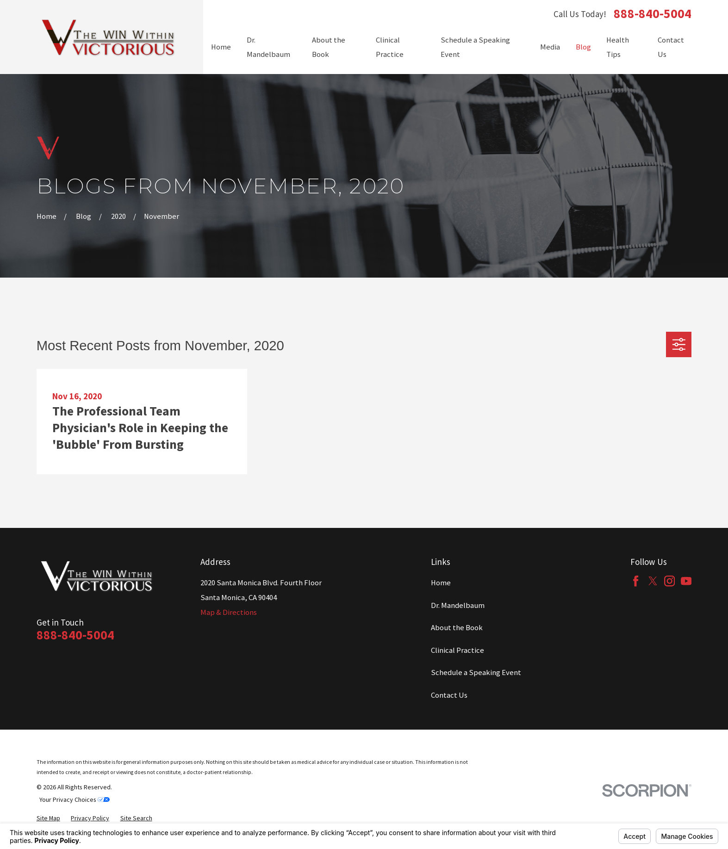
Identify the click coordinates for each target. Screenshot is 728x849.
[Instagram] (669, 581)
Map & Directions (228, 612)
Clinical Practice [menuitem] (390, 47)
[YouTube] (686, 581)
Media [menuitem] (550, 47)
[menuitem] (48, 818)
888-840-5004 (652, 13)
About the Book (457, 627)
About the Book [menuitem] (328, 47)
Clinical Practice (457, 650)
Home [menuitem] (221, 47)
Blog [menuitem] (583, 47)
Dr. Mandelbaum (458, 605)
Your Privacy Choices (74, 799)
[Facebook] (635, 581)
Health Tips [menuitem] (617, 47)
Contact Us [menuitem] (671, 47)
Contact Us (449, 695)
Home (441, 583)
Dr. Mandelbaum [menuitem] (268, 47)
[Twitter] (652, 581)
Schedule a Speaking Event (476, 672)
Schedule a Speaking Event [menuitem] (475, 47)
